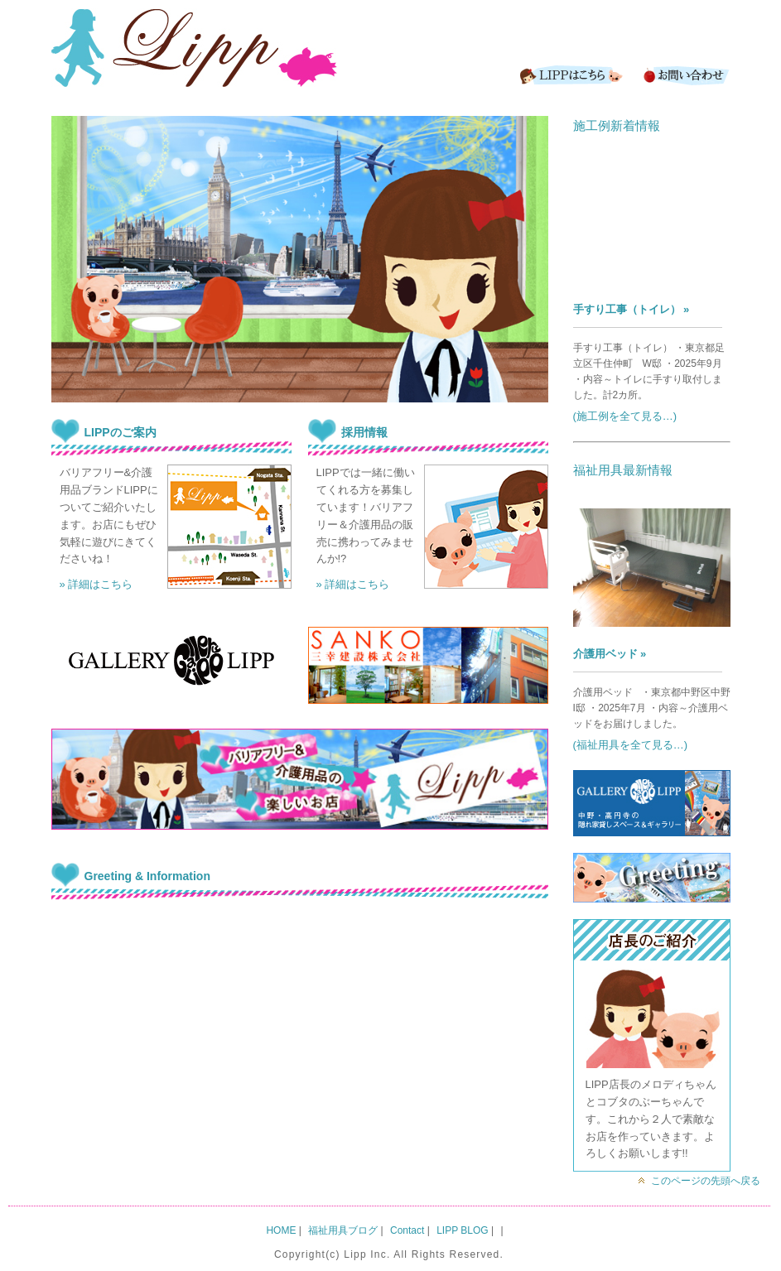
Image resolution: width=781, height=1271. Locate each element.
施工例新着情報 (616, 125)
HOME (281, 1230)
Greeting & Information (147, 876)
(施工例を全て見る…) (625, 416)
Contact (684, 75)
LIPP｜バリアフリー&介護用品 (194, 49)
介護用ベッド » (610, 654)
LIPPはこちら (569, 75)
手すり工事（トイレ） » (631, 309)
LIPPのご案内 (120, 432)
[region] (299, 259)
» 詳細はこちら (96, 584)
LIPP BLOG (462, 1230)
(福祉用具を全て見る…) (630, 745)
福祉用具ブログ (343, 1230)
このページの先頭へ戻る (705, 1181)
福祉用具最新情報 (623, 470)
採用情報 (364, 432)
